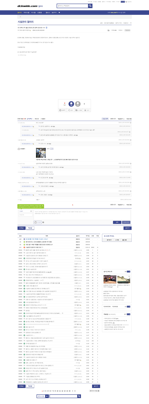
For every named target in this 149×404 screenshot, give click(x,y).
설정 (101, 23)
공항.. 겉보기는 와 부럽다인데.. (34, 363)
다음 (72, 391)
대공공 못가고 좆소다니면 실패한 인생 (36, 368)
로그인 (122, 1)
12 (62, 391)
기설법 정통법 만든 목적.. (32, 376)
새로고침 (129, 119)
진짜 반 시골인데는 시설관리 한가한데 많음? (37, 299)
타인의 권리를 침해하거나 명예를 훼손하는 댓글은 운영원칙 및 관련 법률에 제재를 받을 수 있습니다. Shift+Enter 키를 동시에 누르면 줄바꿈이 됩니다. (61, 212)
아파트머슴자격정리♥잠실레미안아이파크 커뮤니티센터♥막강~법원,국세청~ (43, 313)
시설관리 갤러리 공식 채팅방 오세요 (35, 255)
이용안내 (125, 23)
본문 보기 (113, 119)
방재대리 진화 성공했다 (31, 332)
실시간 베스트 (108, 271)
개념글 (30, 228)
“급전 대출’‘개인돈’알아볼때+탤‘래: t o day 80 (37, 272)
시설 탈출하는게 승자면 (31, 316)
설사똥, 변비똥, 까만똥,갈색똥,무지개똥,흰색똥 (38, 321)
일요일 (27, 310)
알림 (124, 240)
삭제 (130, 122)
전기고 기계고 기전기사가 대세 (33, 330)
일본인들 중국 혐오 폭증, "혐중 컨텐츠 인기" (115, 295)
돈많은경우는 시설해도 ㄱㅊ (33, 280)
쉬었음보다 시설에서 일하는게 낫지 (35, 382)
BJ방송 (54, 12)
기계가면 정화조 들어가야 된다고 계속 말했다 (38, 365)
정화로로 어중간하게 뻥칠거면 (33, 354)
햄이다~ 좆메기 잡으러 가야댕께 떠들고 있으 (37, 349)
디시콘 (118, 1)
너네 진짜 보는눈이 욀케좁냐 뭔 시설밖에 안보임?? (39, 291)
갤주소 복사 (119, 23)
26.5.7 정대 (106, 293)
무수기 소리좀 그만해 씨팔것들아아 (35, 266)
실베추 (62, 110)
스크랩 (108, 30)
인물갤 (99, 1)
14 (67, 391)
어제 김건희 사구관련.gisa (111, 318)
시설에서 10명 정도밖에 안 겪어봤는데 (36, 288)
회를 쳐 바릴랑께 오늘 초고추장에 (34, 346)
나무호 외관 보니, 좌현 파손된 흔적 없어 (114, 298)
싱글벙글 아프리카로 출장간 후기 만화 (113, 300)
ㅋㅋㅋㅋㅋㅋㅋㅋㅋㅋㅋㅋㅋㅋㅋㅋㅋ (36, 324)
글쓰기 (127, 228)
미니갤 (94, 1)
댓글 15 (127, 30)
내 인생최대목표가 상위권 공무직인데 (35, 297)
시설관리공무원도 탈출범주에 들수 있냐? (36, 294)
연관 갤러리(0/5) (109, 23)
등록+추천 (126, 222)
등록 (117, 222)
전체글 (21, 228)
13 (65, 391)
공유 (70, 110)
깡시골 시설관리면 (30, 269)
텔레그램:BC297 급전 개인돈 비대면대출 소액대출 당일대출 (42, 283)
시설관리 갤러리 (25, 22)
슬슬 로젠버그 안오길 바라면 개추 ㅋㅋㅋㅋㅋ (117, 325)
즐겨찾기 (109, 240)
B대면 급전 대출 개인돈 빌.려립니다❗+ (36, 250)
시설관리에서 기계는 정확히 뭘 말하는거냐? (37, 341)
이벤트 (113, 1)
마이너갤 (90, 1)
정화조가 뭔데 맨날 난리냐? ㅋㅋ (34, 305)
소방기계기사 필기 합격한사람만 (34, 253)
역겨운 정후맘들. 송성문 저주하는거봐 (115, 327)
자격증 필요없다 (29, 343)
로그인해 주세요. (109, 236)
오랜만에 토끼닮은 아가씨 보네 (33, 258)
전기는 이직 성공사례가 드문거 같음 (35, 261)
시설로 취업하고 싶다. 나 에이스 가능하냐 (37, 374)
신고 (86, 110)
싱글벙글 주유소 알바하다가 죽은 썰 (112, 291)
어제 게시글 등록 (116, 12)
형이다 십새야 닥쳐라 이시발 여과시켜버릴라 (37, 352)
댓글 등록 (105, 119)
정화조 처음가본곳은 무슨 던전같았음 (35, 308)
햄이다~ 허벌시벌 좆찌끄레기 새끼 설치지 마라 (38, 338)
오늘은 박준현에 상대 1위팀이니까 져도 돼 (116, 320)
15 (69, 391)
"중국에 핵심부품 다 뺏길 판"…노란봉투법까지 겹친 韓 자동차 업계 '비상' (57, 159)
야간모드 (129, 1)
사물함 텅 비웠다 (29, 360)
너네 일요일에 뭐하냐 (31, 302)
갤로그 (103, 1)
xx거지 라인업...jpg (109, 323)
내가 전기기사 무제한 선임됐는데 (34, 379)
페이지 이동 (94, 391)
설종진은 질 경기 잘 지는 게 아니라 (114, 329)
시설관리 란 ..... (29, 335)
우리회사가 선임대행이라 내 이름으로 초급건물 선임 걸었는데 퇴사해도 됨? (43, 277)
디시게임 (108, 1)
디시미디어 (107, 306)
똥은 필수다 (28, 327)
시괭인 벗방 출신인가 (31, 286)
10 (57, 391)
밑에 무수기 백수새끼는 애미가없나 (35, 371)
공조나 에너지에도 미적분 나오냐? (34, 264)
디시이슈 (115, 306)
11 (60, 391)
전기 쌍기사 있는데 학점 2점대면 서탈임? (36, 319)
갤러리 (20, 12)
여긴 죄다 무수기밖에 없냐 (32, 275)
